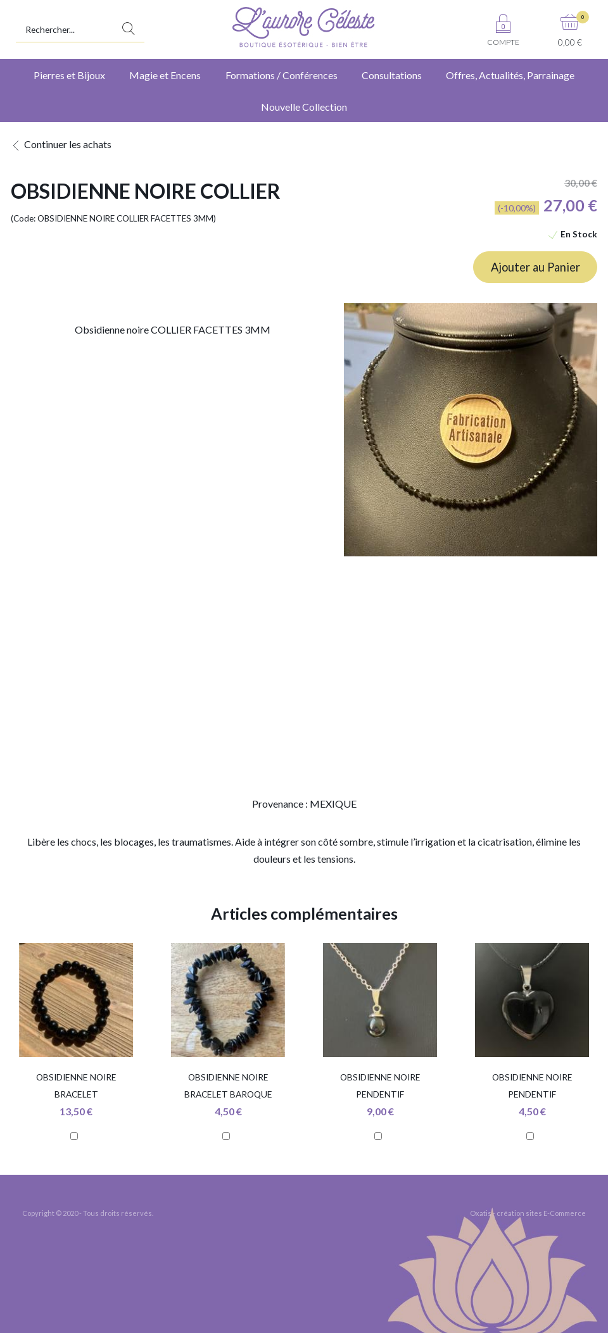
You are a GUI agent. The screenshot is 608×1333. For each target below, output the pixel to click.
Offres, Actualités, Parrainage (510, 75)
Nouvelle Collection (304, 107)
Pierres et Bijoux (69, 75)
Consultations (392, 75)
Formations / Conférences (281, 75)
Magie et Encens (165, 75)
